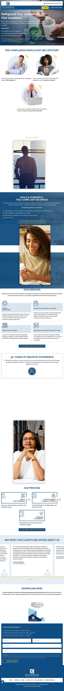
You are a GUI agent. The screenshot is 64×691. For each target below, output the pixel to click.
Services (17, 680)
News (22, 680)
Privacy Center (39, 680)
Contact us (29, 680)
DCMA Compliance (50, 680)
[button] (30, 579)
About (11, 680)
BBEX (39, 686)
